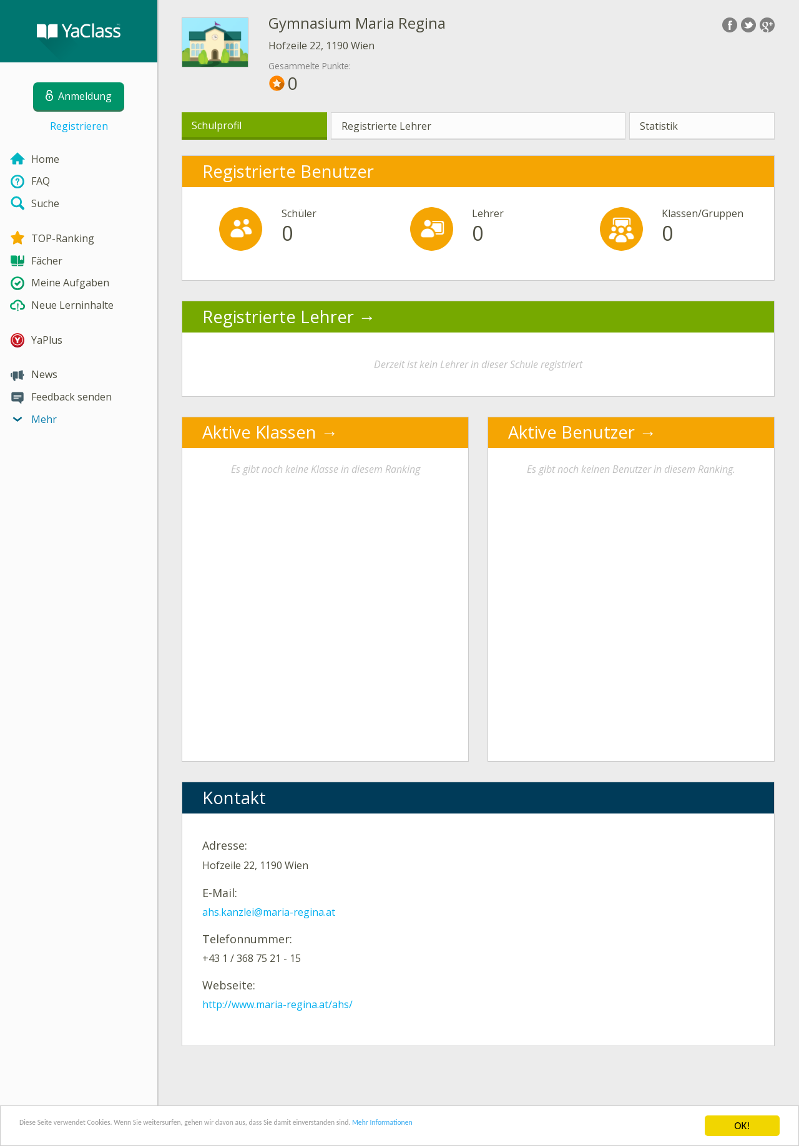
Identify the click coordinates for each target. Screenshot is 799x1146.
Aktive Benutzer (571, 432)
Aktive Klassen (259, 432)
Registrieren (79, 126)
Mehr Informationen (547, 1126)
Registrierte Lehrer (386, 126)
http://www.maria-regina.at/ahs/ (277, 1004)
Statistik (659, 126)
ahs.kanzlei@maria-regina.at (268, 912)
